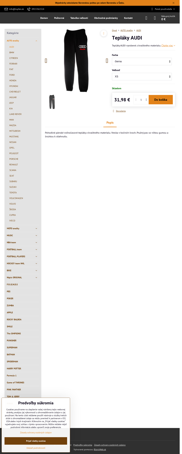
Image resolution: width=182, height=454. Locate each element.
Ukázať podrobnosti (35, 448)
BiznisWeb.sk (100, 449)
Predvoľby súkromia (82, 445)
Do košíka (160, 100)
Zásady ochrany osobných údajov (110, 445)
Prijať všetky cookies (36, 441)
